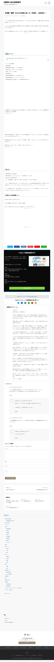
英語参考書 (28, 574)
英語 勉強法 (28, 530)
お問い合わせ (40, 657)
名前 (6, 463)
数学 (27, 546)
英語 (27, 528)
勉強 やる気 (27, 524)
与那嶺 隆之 (23, 15)
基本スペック (7, 620)
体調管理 (27, 578)
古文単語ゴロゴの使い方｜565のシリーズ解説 (12, 503)
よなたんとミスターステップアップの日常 (27, 590)
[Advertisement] (14, 41)
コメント (7, 448)
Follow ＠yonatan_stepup (32, 296)
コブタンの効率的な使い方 (25, 502)
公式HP (27, 644)
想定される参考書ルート (10, 624)
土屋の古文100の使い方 (39, 502)
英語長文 (28, 540)
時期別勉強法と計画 (28, 522)
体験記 (27, 584)
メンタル (27, 526)
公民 (28, 564)
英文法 (28, 536)
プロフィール (28, 657)
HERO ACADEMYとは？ (20, 657)
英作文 (28, 542)
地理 (28, 562)
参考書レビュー (27, 572)
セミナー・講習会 (27, 592)
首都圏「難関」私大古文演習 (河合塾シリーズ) (18, 58)
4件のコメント (17, 15)
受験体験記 (28, 588)
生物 (28, 568)
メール (6, 468)
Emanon (40, 660)
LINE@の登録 (27, 288)
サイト (6, 472)
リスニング (28, 544)
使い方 (6, 622)
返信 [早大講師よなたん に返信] (16, 411)
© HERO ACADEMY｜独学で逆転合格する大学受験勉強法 (23, 660)
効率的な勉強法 (27, 520)
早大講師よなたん (18, 400)
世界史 (28, 558)
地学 (28, 570)
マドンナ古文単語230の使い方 (12, 509)
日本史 (28, 560)
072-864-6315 (27, 640)
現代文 (28, 550)
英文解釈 (28, 538)
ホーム (12, 657)
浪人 (27, 580)
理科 (27, 566)
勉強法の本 (27, 582)
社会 (27, 556)
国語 (27, 548)
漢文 (28, 554)
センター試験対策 (27, 576)
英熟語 (28, 534)
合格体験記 (28, 586)
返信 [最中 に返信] (11, 395)
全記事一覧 (34, 657)
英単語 (28, 532)
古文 (13, 15)
